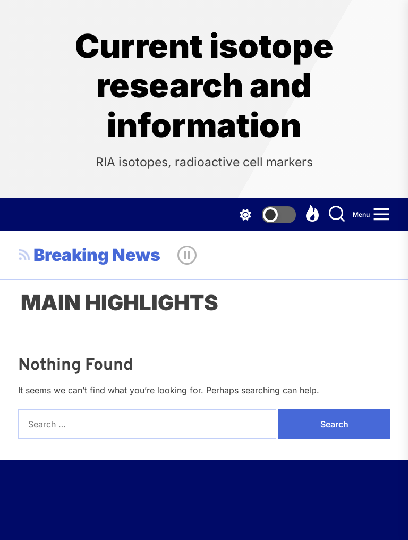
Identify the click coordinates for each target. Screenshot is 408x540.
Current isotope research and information (204, 86)
